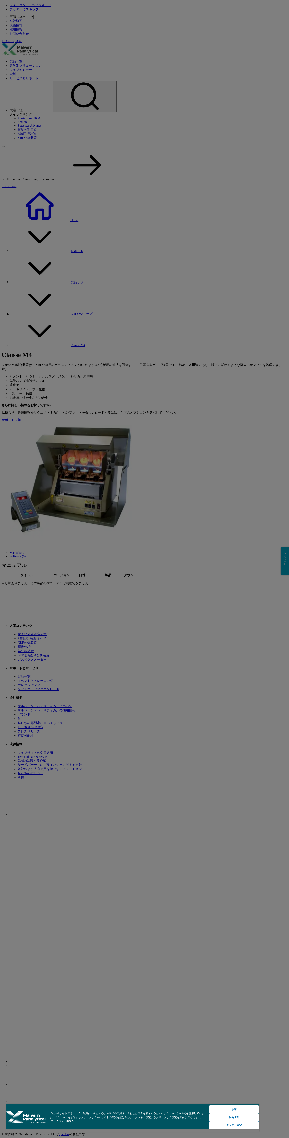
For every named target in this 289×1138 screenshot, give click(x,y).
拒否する (234, 1117)
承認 (234, 1109)
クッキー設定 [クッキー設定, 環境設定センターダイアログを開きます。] (234, 1125)
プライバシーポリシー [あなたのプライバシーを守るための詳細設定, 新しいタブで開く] (64, 1121)
